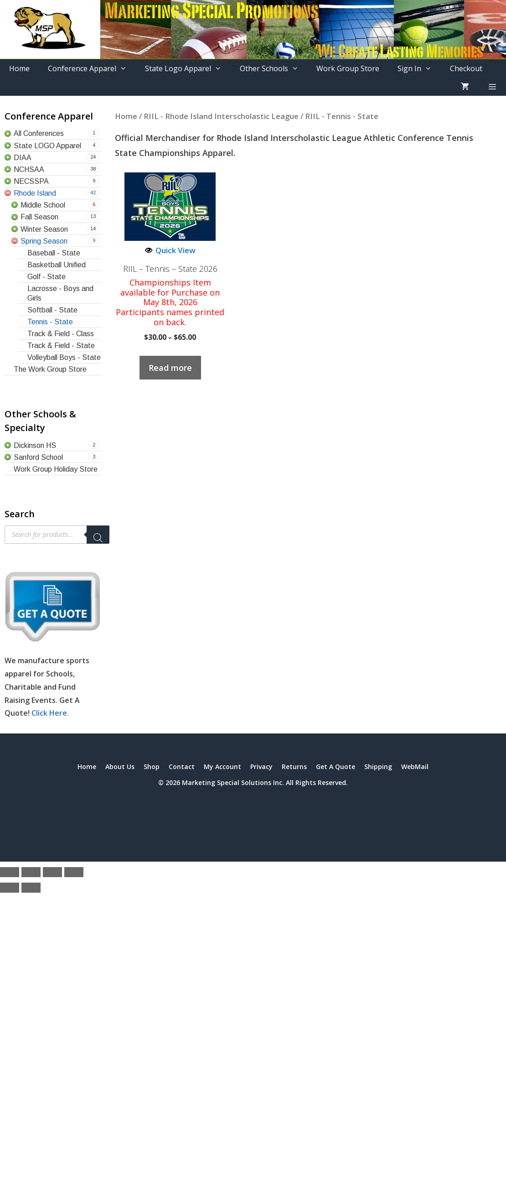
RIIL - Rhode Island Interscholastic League (221, 116)
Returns (294, 766)
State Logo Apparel (188, 68)
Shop (152, 766)
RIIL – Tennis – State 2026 (170, 269)
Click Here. (50, 713)
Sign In (419, 68)
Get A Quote (335, 766)
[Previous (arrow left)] (9, 888)
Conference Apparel (92, 68)
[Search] (98, 534)
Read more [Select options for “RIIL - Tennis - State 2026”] (170, 367)
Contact (182, 766)
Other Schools (274, 68)
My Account (222, 766)
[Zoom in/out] (9, 872)
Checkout (466, 68)
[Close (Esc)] (73, 872)
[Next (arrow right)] (31, 888)
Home (19, 68)
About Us (119, 766)
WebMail (415, 766)
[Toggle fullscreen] (31, 872)
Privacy (261, 766)
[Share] (52, 872)
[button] (492, 87)
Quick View (170, 250)
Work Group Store (347, 68)
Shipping (378, 766)
